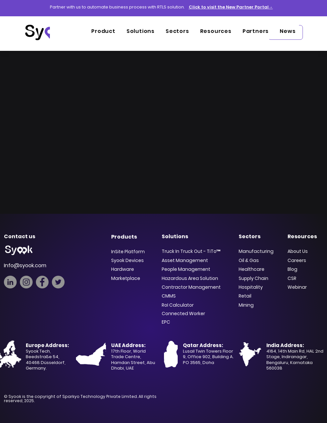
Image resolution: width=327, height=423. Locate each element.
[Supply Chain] (258, 278)
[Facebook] (42, 282)
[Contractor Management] (193, 287)
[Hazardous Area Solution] (194, 278)
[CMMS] (194, 295)
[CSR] (307, 278)
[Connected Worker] (194, 313)
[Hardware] (132, 269)
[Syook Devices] (132, 260)
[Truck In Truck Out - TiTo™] (193, 251)
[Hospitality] (253, 287)
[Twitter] (58, 282)
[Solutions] (195, 236)
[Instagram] (26, 282)
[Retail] (252, 295)
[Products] (132, 236)
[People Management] (192, 269)
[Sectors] (260, 236)
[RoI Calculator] (192, 305)
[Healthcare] (256, 269)
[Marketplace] (132, 278)
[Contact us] (25, 236)
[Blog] (305, 269)
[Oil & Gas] (259, 260)
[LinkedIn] (10, 282)
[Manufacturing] (259, 251)
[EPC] (194, 321)
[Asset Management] (194, 260)
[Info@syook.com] (35, 265)
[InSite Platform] (132, 251)
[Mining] (252, 305)
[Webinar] (302, 287)
